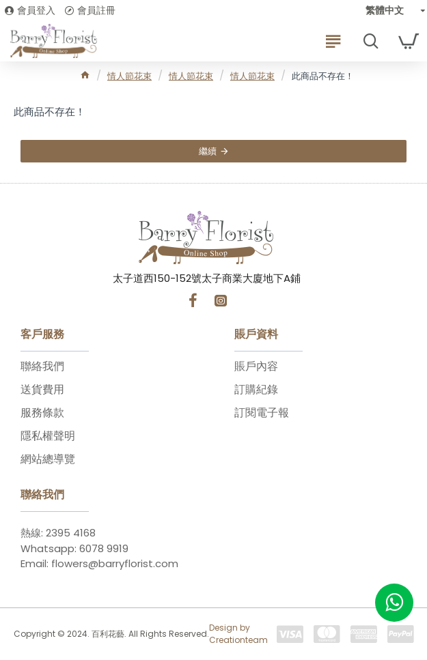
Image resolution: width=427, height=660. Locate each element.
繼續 (208, 151)
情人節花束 (129, 76)
